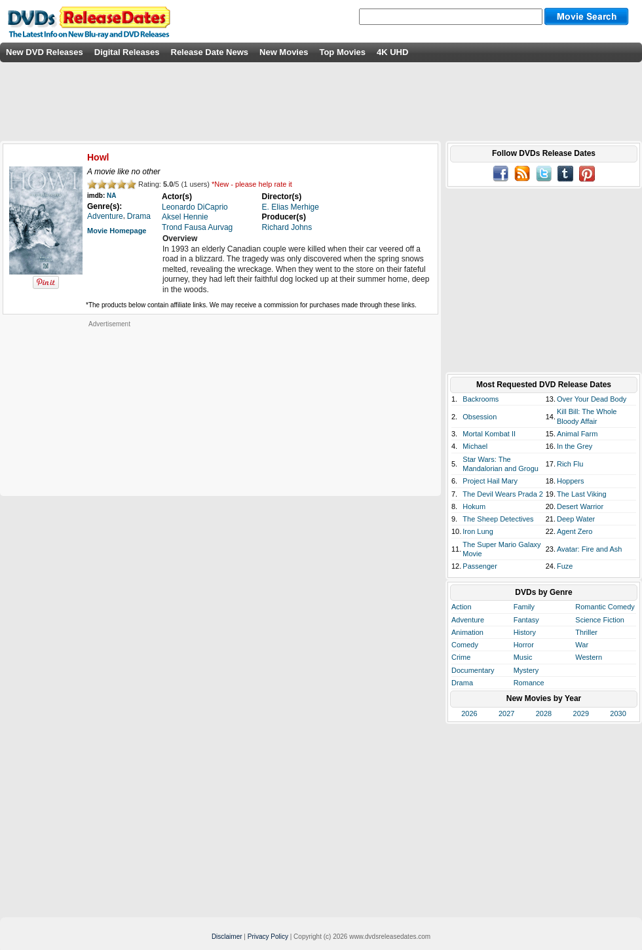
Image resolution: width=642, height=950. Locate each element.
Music (523, 657)
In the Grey (574, 446)
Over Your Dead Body (591, 399)
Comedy (464, 645)
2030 (618, 713)
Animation (467, 632)
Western (588, 657)
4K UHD (392, 52)
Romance (529, 683)
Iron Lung (478, 531)
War (581, 645)
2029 (581, 713)
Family (524, 607)
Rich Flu (570, 464)
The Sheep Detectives (498, 519)
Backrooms (481, 399)
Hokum (474, 506)
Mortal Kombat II (489, 434)
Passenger (480, 566)
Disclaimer (227, 936)
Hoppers (570, 481)
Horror (524, 645)
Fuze (565, 566)
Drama (462, 683)
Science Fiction (599, 620)
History (525, 632)
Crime (460, 657)
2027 (506, 713)
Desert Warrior (580, 506)
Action (461, 607)
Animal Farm (577, 434)
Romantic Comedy (604, 607)
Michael (475, 446)
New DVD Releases (44, 52)
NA (111, 195)
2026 (469, 713)
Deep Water (576, 519)
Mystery (526, 670)
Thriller (586, 632)
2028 (544, 713)
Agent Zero (574, 531)
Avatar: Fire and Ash (589, 549)
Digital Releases (127, 52)
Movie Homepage (116, 231)
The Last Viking (582, 494)
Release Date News (210, 52)
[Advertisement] (109, 410)
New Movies (283, 52)
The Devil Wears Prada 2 (503, 494)
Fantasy (526, 620)
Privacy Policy (268, 936)
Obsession (480, 417)
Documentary (472, 670)
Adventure (467, 620)
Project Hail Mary (490, 481)
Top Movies (342, 52)
